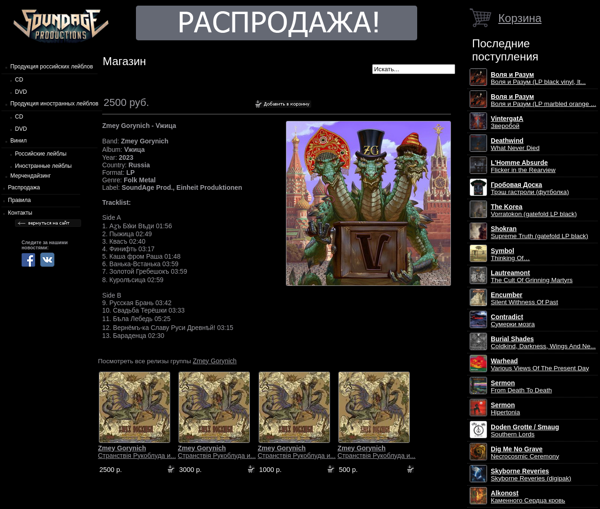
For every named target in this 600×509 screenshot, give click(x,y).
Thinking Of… (510, 254)
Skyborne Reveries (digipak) (531, 475)
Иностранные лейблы (43, 166)
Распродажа (24, 187)
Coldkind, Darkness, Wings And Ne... (543, 343)
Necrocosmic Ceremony (525, 453)
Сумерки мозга (513, 321)
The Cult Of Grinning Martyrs (532, 276)
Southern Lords (525, 431)
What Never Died (515, 144)
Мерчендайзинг (30, 175)
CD (19, 79)
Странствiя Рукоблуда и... (137, 451)
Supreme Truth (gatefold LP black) (539, 232)
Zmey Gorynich (215, 361)
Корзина (519, 18)
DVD (21, 92)
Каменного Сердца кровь (528, 497)
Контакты (20, 213)
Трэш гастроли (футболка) (530, 188)
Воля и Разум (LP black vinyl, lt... (538, 78)
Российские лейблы (41, 153)
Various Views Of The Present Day (540, 365)
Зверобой (507, 122)
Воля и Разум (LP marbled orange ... (543, 100)
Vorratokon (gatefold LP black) (534, 210)
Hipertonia (505, 409)
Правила (19, 200)
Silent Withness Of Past (524, 299)
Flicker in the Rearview (523, 166)
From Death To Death (521, 387)
